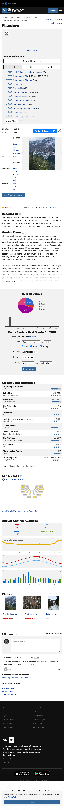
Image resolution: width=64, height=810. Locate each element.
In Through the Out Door (24, 108)
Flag (58, 670)
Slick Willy (18, 88)
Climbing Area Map (32, 50)
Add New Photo (55, 594)
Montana (16, 17)
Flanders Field (19, 104)
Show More (11, 121)
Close (32, 802)
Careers (6, 763)
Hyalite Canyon (21, 20)
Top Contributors (9, 727)
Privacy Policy (12, 797)
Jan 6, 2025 (30, 665)
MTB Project (37, 712)
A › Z (50, 67)
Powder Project (38, 723)
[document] (32, 798)
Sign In (53, 10)
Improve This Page (54, 19)
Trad (25, 346)
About (5, 708)
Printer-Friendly (9, 688)
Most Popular (8, 678)
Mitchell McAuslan (12, 657)
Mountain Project (39, 708)
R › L (31, 67)
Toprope (45, 346)
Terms (37, 780)
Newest (18, 678)
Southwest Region (29, 17)
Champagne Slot (20, 76)
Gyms (5, 716)
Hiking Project (38, 716)
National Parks (38, 727)
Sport (34, 346)
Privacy (44, 780)
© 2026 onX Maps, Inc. (25, 780)
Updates (16, 180)
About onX (7, 759)
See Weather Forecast (14, 195)
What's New (7, 691)
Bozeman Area (7, 20)
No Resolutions (20, 96)
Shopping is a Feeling (23, 100)
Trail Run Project (39, 720)
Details (52, 207)
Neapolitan (18, 84)
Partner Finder (8, 720)
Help (4, 712)
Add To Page (56, 23)
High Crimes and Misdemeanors (27, 72)
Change (33, 336)
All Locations (7, 17)
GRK (14, 183)
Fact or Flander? (20, 92)
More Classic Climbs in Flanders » (19, 466)
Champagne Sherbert (23, 80)
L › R (13, 67)
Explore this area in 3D (45, 131)
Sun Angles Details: (32, 488)
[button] (24, 153)
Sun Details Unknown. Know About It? (19, 511)
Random (27, 678)
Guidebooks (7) (9, 694)
